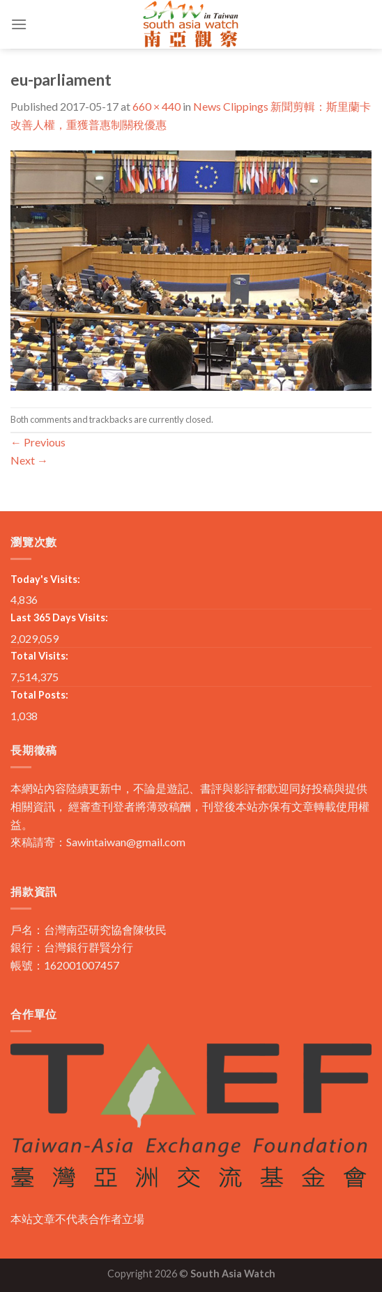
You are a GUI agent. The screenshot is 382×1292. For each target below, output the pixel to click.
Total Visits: (39, 656)
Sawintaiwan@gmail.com (125, 841)
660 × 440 (156, 106)
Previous (38, 442)
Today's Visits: (45, 579)
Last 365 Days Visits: (59, 617)
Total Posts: (39, 695)
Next (29, 460)
